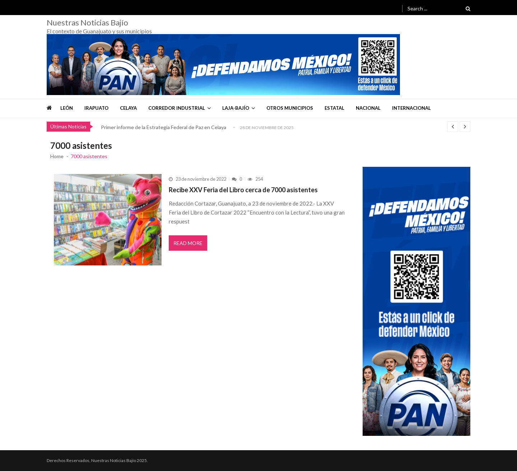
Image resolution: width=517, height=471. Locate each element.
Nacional (368, 108)
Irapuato (96, 108)
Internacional (411, 108)
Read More (187, 243)
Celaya (128, 108)
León (66, 108)
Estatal (334, 108)
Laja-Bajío (235, 108)
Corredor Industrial (176, 108)
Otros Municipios (289, 108)
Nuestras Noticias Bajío (87, 23)
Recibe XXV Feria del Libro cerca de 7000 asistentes (243, 190)
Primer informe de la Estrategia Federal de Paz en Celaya (163, 127)
